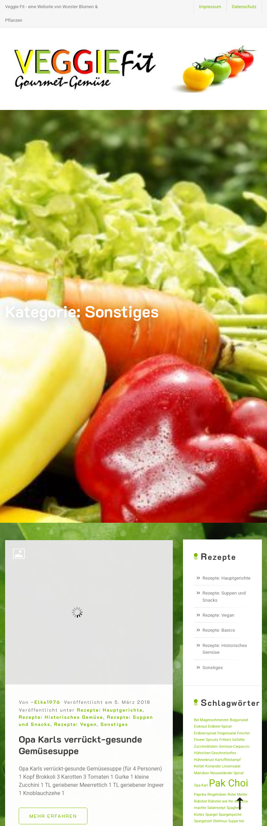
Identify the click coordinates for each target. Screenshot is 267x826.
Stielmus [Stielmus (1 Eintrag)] (220, 821)
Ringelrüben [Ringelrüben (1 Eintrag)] (216, 794)
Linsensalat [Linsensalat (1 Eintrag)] (231, 766)
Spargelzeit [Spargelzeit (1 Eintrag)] (203, 821)
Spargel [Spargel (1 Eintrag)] (211, 814)
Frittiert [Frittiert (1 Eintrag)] (225, 740)
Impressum (210, 6)
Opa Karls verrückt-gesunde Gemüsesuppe (80, 763)
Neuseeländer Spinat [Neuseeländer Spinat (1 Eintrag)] (227, 773)
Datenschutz (244, 6)
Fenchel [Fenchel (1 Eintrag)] (243, 733)
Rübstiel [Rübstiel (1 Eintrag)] (200, 801)
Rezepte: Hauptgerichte (110, 728)
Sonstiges (114, 743)
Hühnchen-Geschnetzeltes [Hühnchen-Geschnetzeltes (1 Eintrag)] (215, 753)
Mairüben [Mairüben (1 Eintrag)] (201, 773)
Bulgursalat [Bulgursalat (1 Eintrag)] (239, 720)
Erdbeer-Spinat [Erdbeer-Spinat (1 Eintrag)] (220, 726)
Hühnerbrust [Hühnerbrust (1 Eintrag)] (204, 760)
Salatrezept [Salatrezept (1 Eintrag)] (216, 808)
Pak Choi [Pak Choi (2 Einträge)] (228, 783)
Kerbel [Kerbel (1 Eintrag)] (199, 766)
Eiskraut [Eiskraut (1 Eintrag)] (200, 726)
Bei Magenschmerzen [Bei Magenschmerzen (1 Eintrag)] (211, 720)
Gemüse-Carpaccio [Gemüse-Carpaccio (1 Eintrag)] (234, 746)
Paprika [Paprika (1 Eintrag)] (200, 794)
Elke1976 (47, 720)
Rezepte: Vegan (75, 743)
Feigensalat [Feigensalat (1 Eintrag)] (226, 733)
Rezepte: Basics (218, 630)
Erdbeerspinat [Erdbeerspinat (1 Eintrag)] (205, 733)
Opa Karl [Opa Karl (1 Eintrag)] (200, 785)
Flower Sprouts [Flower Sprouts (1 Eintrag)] (206, 740)
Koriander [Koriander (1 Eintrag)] (213, 766)
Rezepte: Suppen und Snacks (224, 596)
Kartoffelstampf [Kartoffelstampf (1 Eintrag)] (228, 760)
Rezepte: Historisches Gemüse (61, 735)
